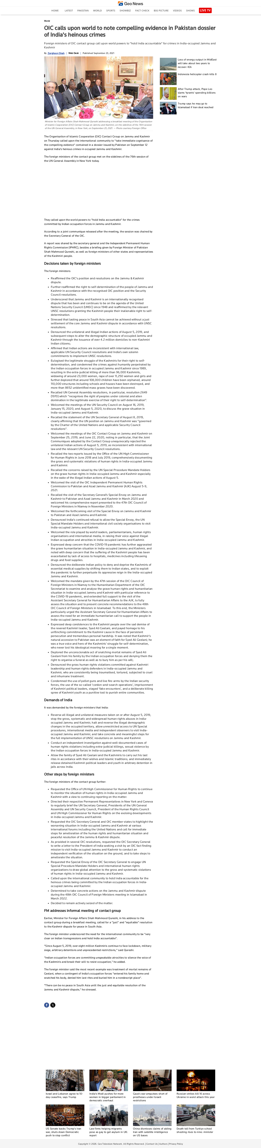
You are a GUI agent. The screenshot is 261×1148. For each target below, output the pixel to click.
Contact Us (152, 1143)
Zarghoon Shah (56, 53)
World (97, 10)
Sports (110, 10)
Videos (177, 10)
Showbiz (125, 10)
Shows (190, 10)
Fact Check (142, 10)
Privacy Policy (176, 1143)
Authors (163, 1143)
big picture (161, 10)
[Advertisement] (98, 189)
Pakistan (83, 10)
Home (55, 10)
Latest (69, 10)
